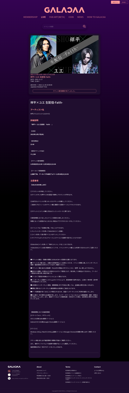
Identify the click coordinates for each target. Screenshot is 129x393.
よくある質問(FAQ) (99, 370)
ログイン (115, 2)
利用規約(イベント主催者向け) (73, 373)
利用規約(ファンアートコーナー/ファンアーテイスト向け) (78, 378)
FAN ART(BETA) (57, 16)
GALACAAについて (41, 370)
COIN (71, 16)
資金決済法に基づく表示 (43, 378)
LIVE (43, 16)
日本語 (124, 2)
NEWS (80, 16)
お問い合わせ (97, 373)
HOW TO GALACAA (96, 16)
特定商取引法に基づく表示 (44, 375)
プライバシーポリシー (42, 373)
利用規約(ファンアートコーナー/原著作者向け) (77, 382)
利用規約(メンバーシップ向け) (73, 375)
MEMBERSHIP (30, 16)
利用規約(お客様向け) (71, 370)
